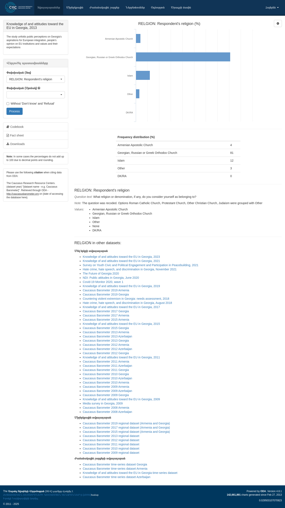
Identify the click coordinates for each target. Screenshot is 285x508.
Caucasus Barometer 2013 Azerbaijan (107, 336)
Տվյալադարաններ (48, 7)
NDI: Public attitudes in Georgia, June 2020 (111, 277)
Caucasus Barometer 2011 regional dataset (111, 444)
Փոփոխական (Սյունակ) (21, 88)
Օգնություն (158, 7)
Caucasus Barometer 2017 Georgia (106, 311)
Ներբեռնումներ (135, 7)
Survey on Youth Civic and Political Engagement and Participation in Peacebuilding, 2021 (141, 265)
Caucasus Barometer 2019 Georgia (106, 294)
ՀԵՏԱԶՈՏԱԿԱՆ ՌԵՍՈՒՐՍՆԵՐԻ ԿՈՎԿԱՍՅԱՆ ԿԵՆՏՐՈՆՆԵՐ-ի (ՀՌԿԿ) (47, 494)
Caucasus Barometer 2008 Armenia (106, 407)
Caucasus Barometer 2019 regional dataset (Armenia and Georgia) (126, 423)
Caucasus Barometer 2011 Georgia (106, 370)
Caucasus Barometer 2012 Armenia (106, 344)
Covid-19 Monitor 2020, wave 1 (103, 282)
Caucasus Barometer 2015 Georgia (106, 328)
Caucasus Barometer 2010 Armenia (106, 382)
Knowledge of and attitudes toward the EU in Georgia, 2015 (121, 323)
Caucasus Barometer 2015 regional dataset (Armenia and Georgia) (126, 431)
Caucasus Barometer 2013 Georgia (106, 340)
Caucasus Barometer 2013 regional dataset (111, 436)
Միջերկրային (74, 7)
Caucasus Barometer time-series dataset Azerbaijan (116, 477)
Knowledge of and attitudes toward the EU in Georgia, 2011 (121, 357)
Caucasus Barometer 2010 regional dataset (111, 448)
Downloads (15, 144)
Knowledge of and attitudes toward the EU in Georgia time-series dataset (130, 472)
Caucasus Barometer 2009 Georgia (106, 395)
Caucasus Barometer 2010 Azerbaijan (107, 378)
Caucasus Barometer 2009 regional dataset (111, 452)
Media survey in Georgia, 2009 (103, 403)
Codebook (15, 126)
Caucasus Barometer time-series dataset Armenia (115, 468)
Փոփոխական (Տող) (18, 72)
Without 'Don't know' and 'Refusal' (30, 103)
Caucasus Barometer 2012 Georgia (106, 353)
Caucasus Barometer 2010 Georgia (106, 374)
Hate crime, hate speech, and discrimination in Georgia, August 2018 (127, 303)
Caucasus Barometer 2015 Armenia (106, 319)
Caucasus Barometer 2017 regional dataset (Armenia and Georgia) (126, 427)
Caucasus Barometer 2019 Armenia (106, 290)
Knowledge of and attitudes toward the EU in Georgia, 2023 (121, 256)
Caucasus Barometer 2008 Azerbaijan (107, 411)
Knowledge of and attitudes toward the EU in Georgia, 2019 (121, 286)
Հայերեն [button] (272, 7)
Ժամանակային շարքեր (104, 7)
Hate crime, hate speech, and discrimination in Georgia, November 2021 (130, 269)
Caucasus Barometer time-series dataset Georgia (115, 464)
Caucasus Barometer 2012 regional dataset (111, 440)
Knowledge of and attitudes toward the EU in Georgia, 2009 (121, 399)
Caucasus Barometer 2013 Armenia (106, 332)
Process (14, 111)
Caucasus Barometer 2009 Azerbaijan (107, 391)
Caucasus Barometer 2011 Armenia (106, 361)
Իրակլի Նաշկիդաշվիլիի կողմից (20, 498)
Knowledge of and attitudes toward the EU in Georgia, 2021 (121, 261)
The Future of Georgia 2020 (101, 273)
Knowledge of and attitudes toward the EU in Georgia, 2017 (121, 307)
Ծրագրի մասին (181, 7)
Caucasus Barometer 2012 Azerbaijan (107, 349)
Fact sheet (15, 135)
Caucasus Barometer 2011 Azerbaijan (107, 365)
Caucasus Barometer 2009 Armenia (106, 386)
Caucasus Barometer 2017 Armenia (106, 315)
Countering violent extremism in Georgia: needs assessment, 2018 (126, 298)
